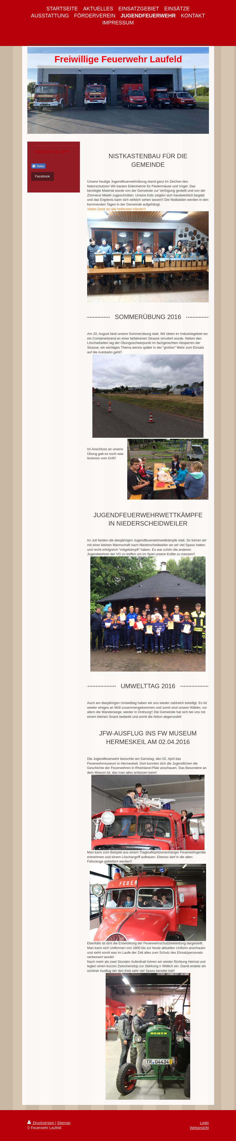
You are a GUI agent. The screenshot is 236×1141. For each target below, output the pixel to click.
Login (204, 1123)
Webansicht (199, 1128)
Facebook (42, 176)
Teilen (38, 166)
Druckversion (41, 1123)
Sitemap (64, 1123)
